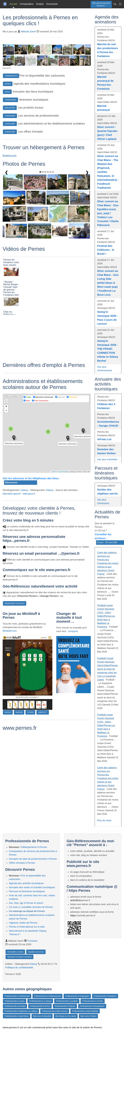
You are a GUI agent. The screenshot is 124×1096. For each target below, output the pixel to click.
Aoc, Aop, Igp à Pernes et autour (26, 903)
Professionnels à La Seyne (40, 1001)
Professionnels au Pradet (15, 1006)
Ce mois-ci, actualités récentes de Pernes (31, 907)
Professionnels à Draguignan (77, 996)
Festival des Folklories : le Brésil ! (105, 249)
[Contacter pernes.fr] (120, 4)
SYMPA (30, 712)
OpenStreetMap (63, 472)
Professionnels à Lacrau (15, 1001)
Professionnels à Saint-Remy (17, 1016)
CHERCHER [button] (10, 132)
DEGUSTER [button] (10, 108)
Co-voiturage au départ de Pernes (27, 911)
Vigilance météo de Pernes (23, 922)
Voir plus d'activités (107, 459)
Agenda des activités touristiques (26, 883)
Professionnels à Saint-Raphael (85, 1011)
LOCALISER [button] (10, 124)
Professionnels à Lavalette (67, 1001)
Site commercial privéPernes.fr (101, 4)
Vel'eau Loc (104, 439)
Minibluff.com (10, 631)
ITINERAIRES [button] (10, 100)
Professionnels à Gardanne (105, 996)
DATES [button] (8, 84)
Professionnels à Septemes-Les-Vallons (21, 1011)
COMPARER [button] (10, 116)
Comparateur (27, 4)
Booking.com (9, 155)
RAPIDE (19, 712)
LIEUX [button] (7, 92)
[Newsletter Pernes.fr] (114, 4)
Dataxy (24, 490)
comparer (73, 631)
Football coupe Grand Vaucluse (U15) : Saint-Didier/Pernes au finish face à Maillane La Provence (106, 616)
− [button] (6, 411)
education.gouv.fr (12, 493)
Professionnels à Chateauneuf (17, 996)
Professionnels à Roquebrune (92, 1006)
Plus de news (104, 820)
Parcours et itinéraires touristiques (27, 891)
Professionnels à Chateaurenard (47, 996)
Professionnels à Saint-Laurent (54, 1011)
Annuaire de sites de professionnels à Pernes (33, 859)
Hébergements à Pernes (34, 847)
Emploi (40, 4)
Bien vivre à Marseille (42, 1016)
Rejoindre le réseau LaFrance (19, 957)
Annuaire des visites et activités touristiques (32, 887)
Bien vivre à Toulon (88, 1016)
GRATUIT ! (42, 712)
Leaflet (53, 472)
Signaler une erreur (36, 952)
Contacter (32, 941)
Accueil (13, 4)
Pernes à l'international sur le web (27, 926)
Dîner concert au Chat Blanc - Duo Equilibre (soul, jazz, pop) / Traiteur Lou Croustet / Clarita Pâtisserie (108, 213)
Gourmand (51, 4)
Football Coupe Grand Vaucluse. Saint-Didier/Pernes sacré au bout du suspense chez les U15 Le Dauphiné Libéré (107, 669)
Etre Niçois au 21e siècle (66, 1016)
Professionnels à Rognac (65, 1006)
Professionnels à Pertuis (40, 1006)
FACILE (8, 712)
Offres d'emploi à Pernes (22, 863)
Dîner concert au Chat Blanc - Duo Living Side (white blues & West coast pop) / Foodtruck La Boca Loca (108, 282)
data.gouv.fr (29, 493)
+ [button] (6, 407)
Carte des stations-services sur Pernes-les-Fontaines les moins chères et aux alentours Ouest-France (107, 563)
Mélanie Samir (28, 31)
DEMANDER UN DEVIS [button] (15, 603)
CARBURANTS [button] (11, 76)
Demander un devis (15, 952)
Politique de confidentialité (19, 967)
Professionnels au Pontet (92, 1001)
